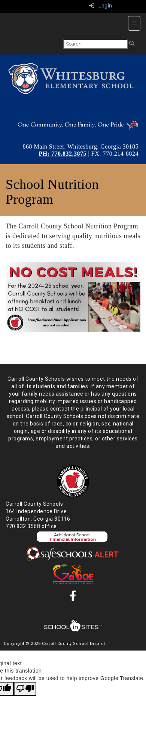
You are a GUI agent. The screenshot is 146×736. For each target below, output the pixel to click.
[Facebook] (73, 598)
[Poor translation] (25, 689)
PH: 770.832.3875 (63, 153)
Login (100, 6)
